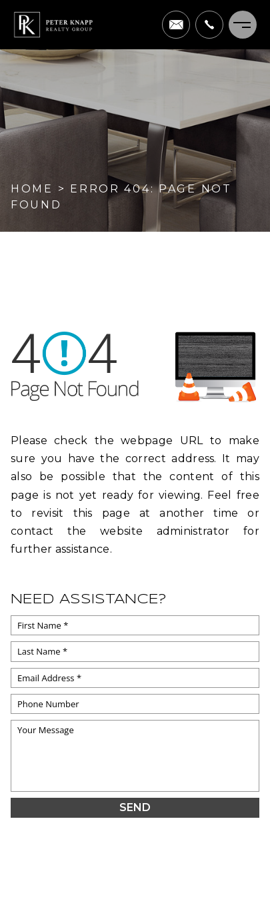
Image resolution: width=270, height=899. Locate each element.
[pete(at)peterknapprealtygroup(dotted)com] (176, 25)
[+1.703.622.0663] (209, 25)
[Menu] (243, 25)
